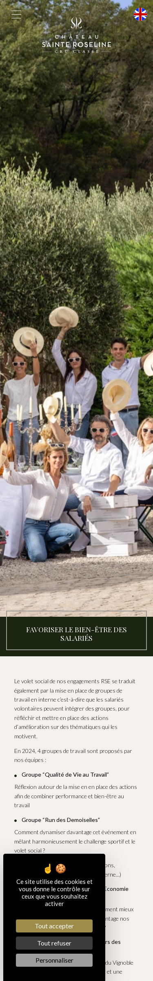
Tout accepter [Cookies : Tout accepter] (54, 926)
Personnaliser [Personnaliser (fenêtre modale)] (54, 960)
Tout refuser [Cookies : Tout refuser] (54, 943)
